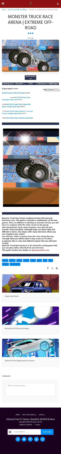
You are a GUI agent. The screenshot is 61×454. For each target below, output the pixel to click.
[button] (3, 4)
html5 (5, 260)
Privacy (38, 425)
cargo (33, 260)
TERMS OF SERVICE (25, 425)
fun (45, 260)
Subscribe (47, 432)
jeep (39, 260)
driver (26, 260)
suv (50, 260)
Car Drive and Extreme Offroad (17, 10)
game (19, 260)
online (12, 260)
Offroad (5, 264)
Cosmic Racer (15, 264)
